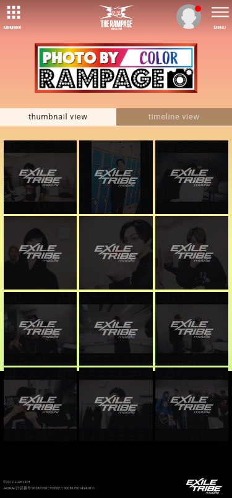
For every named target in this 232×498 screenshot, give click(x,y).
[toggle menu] (219, 12)
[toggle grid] (12, 12)
